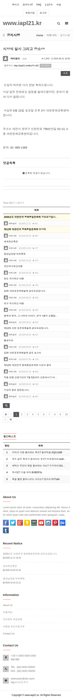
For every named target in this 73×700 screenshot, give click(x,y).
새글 (58, 4)
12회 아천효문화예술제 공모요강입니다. (25, 291)
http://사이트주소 (19, 682)
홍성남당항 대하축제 (15, 254)
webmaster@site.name (23, 678)
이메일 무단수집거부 (14, 626)
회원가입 (30, 13)
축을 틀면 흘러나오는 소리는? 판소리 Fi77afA (36, 479)
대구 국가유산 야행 (14, 303)
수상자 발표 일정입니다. (16, 390)
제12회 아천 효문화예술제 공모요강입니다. (26, 328)
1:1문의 (49, 4)
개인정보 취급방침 (12, 619)
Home (39, 35)
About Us (7, 605)
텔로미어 (8, 340)
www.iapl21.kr (22, 23)
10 (66, 414)
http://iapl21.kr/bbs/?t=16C (26, 65)
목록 (65, 73)
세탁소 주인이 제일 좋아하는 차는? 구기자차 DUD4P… (40, 465)
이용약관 (7, 612)
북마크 (15, 4)
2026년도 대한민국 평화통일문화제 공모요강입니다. (30, 553)
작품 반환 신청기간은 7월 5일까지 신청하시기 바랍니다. (33, 377)
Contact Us (8, 633)
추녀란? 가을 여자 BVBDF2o (27, 472)
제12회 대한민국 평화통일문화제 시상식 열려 (27, 365)
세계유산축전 (11, 241)
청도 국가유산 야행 (14, 278)
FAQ (38, 4)
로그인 (43, 13)
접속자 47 (28, 4)
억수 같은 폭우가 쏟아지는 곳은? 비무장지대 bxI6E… (40, 459)
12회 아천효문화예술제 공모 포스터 (22, 352)
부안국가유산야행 (13, 266)
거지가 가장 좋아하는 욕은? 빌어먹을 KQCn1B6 (37, 452)
